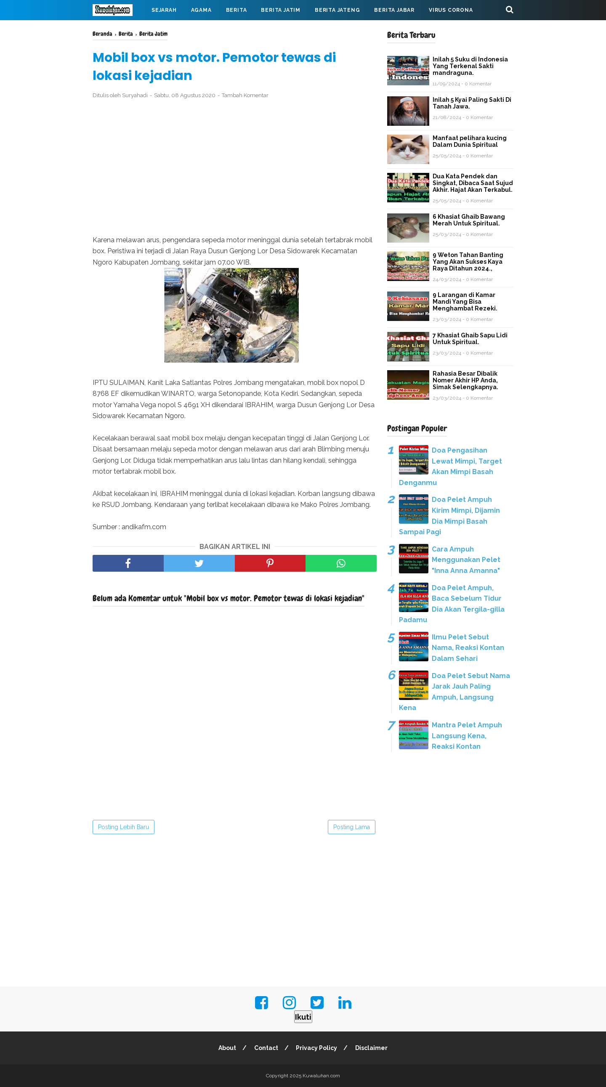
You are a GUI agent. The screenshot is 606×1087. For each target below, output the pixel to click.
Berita (236, 10)
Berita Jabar (394, 10)
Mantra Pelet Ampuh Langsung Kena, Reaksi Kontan (467, 735)
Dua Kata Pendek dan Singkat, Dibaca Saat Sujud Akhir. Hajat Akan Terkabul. (473, 183)
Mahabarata (119, 30)
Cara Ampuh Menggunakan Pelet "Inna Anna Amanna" (466, 560)
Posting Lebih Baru (123, 827)
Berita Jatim (280, 10)
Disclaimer (372, 1048)
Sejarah (164, 10)
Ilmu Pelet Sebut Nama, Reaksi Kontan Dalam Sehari (468, 648)
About (227, 1048)
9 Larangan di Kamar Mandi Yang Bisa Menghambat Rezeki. (465, 302)
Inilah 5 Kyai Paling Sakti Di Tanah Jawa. (472, 103)
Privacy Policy (317, 1048)
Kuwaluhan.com (321, 1076)
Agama (201, 10)
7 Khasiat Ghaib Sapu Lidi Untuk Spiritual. (470, 338)
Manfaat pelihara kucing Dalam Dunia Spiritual (470, 141)
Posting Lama (351, 827)
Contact (266, 1048)
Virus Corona (451, 10)
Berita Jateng (337, 10)
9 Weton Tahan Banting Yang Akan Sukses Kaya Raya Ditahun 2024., (468, 262)
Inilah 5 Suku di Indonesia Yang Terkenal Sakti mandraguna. (470, 66)
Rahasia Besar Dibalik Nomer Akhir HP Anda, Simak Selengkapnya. (465, 380)
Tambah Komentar (245, 95)
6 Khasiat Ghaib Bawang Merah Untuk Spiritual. (469, 220)
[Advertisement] (235, 167)
